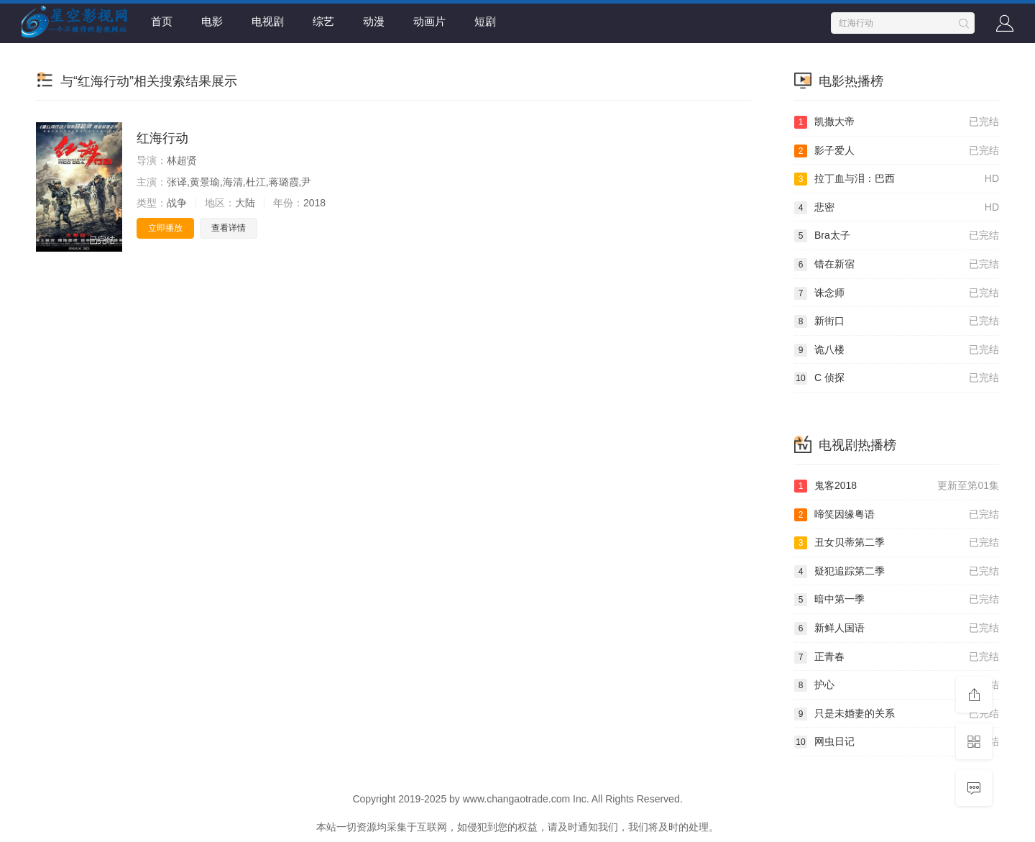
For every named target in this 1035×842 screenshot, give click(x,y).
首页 (161, 21)
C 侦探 (896, 378)
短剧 (485, 21)
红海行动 (162, 138)
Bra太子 (896, 236)
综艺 (323, 21)
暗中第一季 (896, 599)
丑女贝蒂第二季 (896, 543)
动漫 (374, 21)
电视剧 (268, 21)
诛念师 (896, 293)
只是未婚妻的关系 (896, 714)
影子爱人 (896, 151)
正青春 (896, 657)
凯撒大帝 (896, 122)
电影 (212, 21)
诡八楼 (896, 350)
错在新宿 (896, 264)
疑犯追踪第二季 (896, 571)
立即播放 (165, 228)
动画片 (429, 21)
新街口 (896, 321)
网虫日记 (896, 742)
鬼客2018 (896, 486)
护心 (896, 685)
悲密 (896, 208)
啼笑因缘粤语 (896, 515)
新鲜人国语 (896, 628)
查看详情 (228, 228)
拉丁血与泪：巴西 (896, 179)
